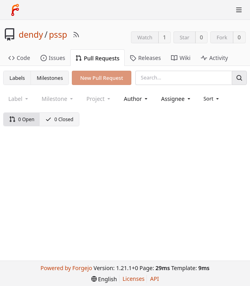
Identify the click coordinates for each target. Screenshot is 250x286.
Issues (52, 58)
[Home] (15, 10)
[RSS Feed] (76, 34)
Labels (17, 77)
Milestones (50, 77)
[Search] (239, 78)
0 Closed (59, 119)
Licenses (134, 278)
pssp (58, 35)
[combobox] (136, 99)
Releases (145, 58)
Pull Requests (97, 58)
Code (19, 58)
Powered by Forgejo (66, 268)
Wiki (180, 58)
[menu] (212, 98)
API (154, 278)
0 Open (22, 119)
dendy (31, 35)
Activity (214, 58)
